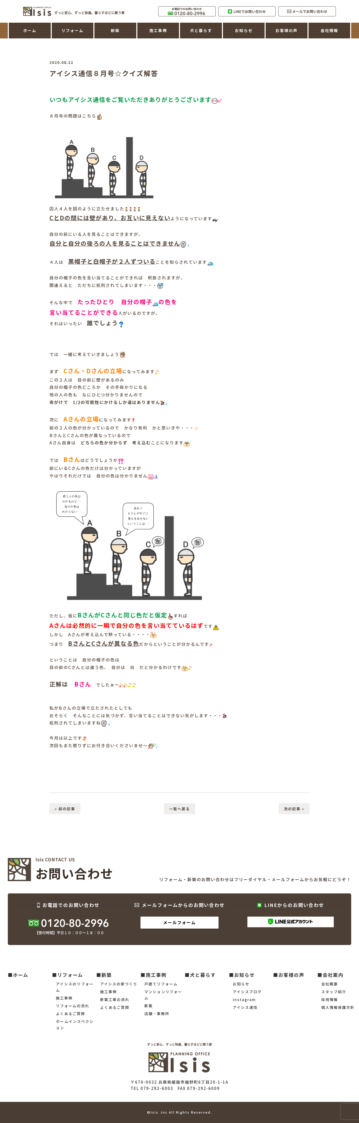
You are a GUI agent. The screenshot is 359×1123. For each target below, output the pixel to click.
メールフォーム (179, 922)
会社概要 (329, 983)
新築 (115, 30)
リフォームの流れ (72, 1005)
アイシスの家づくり (118, 983)
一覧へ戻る (179, 808)
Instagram (244, 999)
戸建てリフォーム (161, 983)
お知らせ (244, 30)
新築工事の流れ (114, 999)
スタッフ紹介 (333, 991)
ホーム (29, 30)
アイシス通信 (245, 1007)
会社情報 (329, 30)
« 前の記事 (65, 808)
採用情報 (329, 999)
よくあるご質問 (70, 1013)
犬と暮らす (201, 30)
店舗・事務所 (156, 1013)
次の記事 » (294, 808)
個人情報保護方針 (338, 1007)
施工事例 (158, 30)
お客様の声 (286, 30)
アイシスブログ (247, 991)
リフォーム (72, 30)
